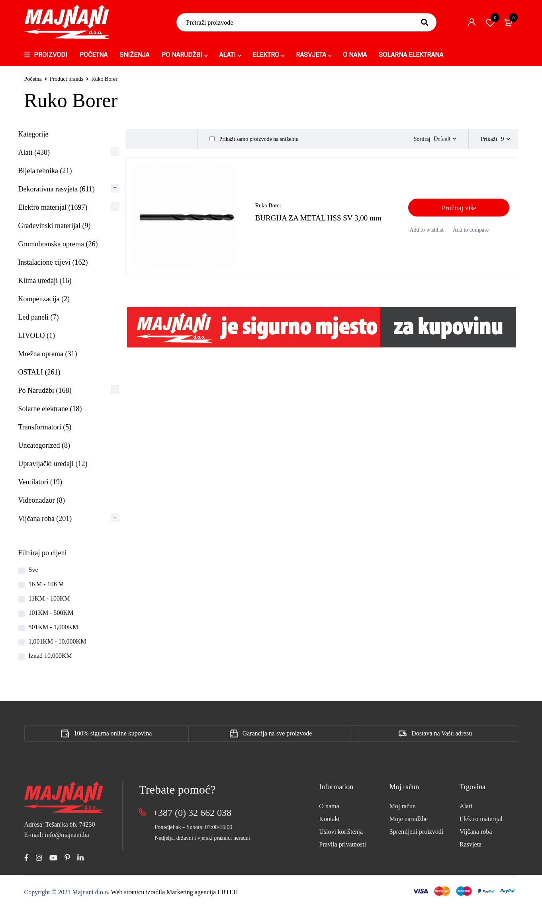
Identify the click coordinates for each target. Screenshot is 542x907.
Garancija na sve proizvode (277, 733)
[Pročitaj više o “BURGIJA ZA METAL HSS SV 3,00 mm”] (458, 212)
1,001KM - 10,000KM (57, 641)
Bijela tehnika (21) (45, 171)
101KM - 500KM (51, 612)
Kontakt (329, 818)
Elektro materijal (481, 818)
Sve (33, 569)
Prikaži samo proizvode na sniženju (254, 139)
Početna (33, 79)
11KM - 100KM (49, 598)
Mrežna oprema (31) (47, 354)
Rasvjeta (470, 844)
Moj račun (402, 806)
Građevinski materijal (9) (54, 226)
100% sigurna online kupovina (113, 733)
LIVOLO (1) (36, 335)
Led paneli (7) (38, 317)
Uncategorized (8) (44, 445)
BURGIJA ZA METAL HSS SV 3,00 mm (321, 221)
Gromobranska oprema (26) (58, 244)
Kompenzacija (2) (44, 299)
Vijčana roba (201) (45, 519)
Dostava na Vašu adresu (441, 733)
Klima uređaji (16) (45, 281)
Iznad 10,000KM (50, 655)
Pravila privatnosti (342, 844)
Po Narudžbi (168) (45, 390)
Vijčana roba (476, 831)
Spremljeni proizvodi (416, 831)
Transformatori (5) (45, 427)
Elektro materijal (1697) (53, 207)
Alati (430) (34, 152)
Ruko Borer (268, 210)
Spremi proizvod (490, 22)
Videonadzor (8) (41, 500)
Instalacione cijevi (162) (53, 262)
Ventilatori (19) (40, 482)
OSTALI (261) (39, 372)
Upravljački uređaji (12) (53, 464)
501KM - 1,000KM (53, 627)
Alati (466, 806)
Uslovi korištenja (341, 831)
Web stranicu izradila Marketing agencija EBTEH (174, 892)
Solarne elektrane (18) (50, 409)
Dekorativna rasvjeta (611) (56, 189)
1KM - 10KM (46, 584)
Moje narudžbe (408, 818)
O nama (329, 806)
